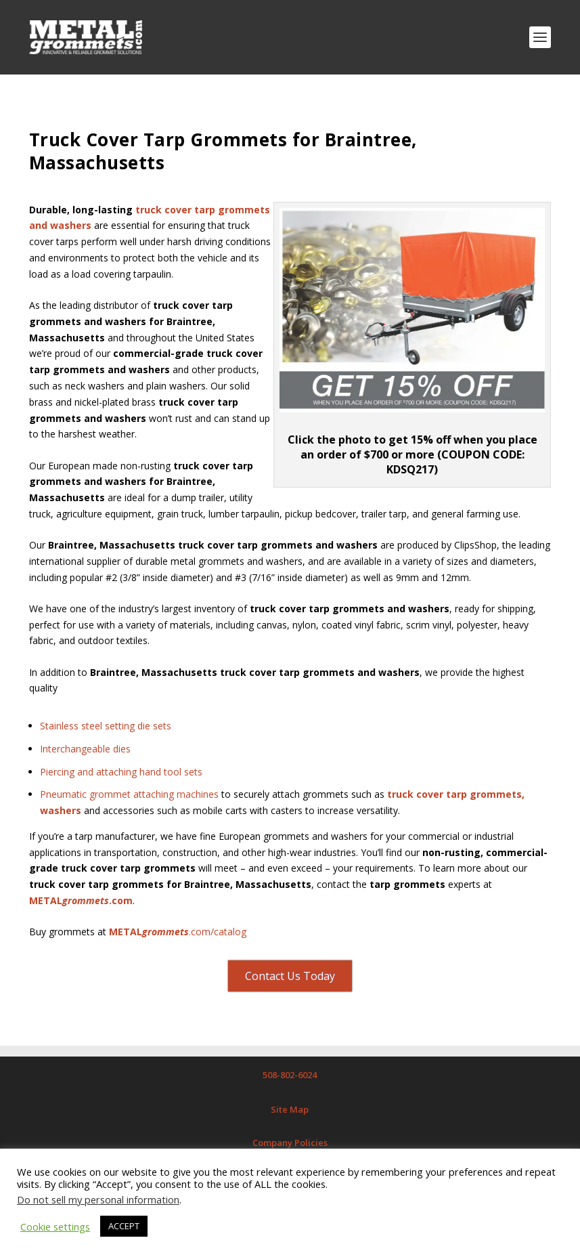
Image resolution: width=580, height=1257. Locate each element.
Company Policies (290, 1142)
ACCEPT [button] (123, 1226)
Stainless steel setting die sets (105, 725)
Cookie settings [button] (55, 1226)
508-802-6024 (290, 1075)
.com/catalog (177, 931)
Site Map (290, 1109)
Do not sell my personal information (98, 1199)
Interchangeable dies (85, 748)
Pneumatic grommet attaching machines (129, 794)
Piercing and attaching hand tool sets (121, 771)
